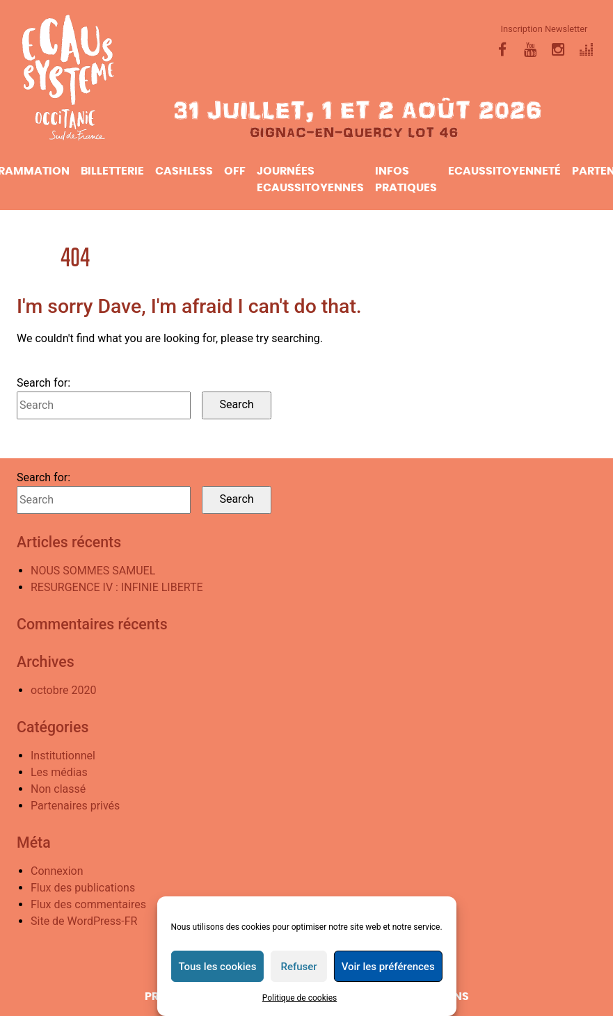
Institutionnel (63, 755)
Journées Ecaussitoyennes (310, 179)
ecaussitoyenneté (504, 171)
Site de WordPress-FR (84, 921)
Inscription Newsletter (544, 29)
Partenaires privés (75, 805)
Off (235, 171)
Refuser (298, 966)
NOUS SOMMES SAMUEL (93, 570)
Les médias (59, 772)
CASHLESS (184, 171)
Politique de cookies (299, 998)
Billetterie (112, 171)
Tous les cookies (217, 966)
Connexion (57, 871)
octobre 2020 (63, 690)
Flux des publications (83, 887)
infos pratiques (406, 179)
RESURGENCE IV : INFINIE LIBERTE (117, 587)
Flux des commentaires (88, 904)
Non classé (58, 789)
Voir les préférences (388, 966)
